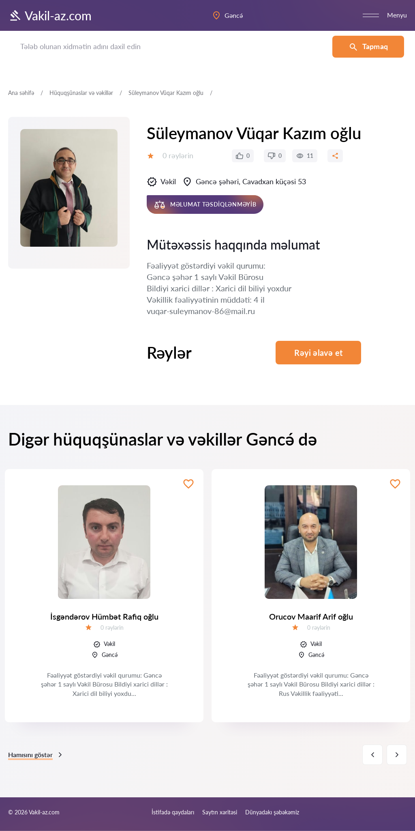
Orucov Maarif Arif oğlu (311, 616)
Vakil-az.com (50, 15)
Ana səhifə (21, 92)
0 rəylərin (178, 155)
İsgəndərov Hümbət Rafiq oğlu (104, 616)
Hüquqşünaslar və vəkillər (81, 92)
